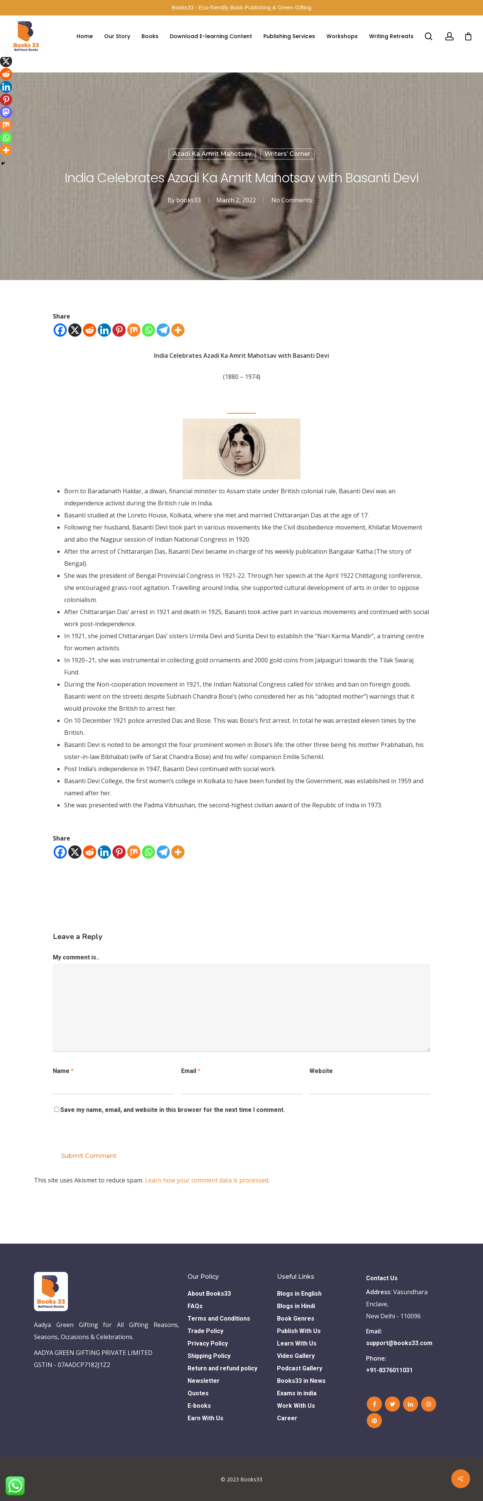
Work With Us (296, 1405)
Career (287, 1418)
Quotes (198, 1393)
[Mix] (133, 330)
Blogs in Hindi (296, 1306)
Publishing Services (289, 36)
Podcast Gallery (299, 1368)
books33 (188, 200)
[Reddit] (89, 330)
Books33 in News (301, 1380)
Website (321, 1071)
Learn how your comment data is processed (206, 1180)
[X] (75, 330)
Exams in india (297, 1393)
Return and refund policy (222, 1368)
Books (150, 36)
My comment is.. (76, 957)
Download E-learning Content (211, 36)
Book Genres (295, 1318)
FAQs (195, 1306)
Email (190, 1071)
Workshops (342, 36)
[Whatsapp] (148, 330)
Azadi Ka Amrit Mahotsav (212, 153)
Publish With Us (299, 1331)
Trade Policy (205, 1331)
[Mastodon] (6, 112)
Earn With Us (205, 1418)
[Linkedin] (104, 330)
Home (85, 36)
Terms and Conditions (219, 1318)
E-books (199, 1405)
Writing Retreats (391, 36)
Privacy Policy (208, 1343)
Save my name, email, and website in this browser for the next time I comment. (172, 1109)
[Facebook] (60, 330)
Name (63, 1071)
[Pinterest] (119, 330)
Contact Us (382, 1278)
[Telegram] (163, 330)
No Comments (291, 200)
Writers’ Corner (287, 153)
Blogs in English (299, 1293)
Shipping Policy (209, 1355)
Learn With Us (297, 1343)
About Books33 (209, 1293)
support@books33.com (399, 1343)
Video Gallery (296, 1355)
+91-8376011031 (389, 1370)
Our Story (117, 36)
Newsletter (204, 1380)
